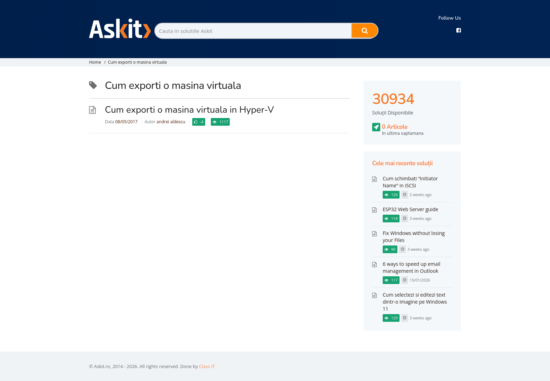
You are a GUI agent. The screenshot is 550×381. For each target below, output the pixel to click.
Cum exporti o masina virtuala (137, 62)
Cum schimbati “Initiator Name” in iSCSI (410, 182)
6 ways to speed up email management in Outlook (411, 267)
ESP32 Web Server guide (410, 209)
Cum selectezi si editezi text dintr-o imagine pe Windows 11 (415, 301)
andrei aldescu (170, 122)
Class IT (207, 366)
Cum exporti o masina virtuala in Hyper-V (189, 110)
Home (95, 62)
